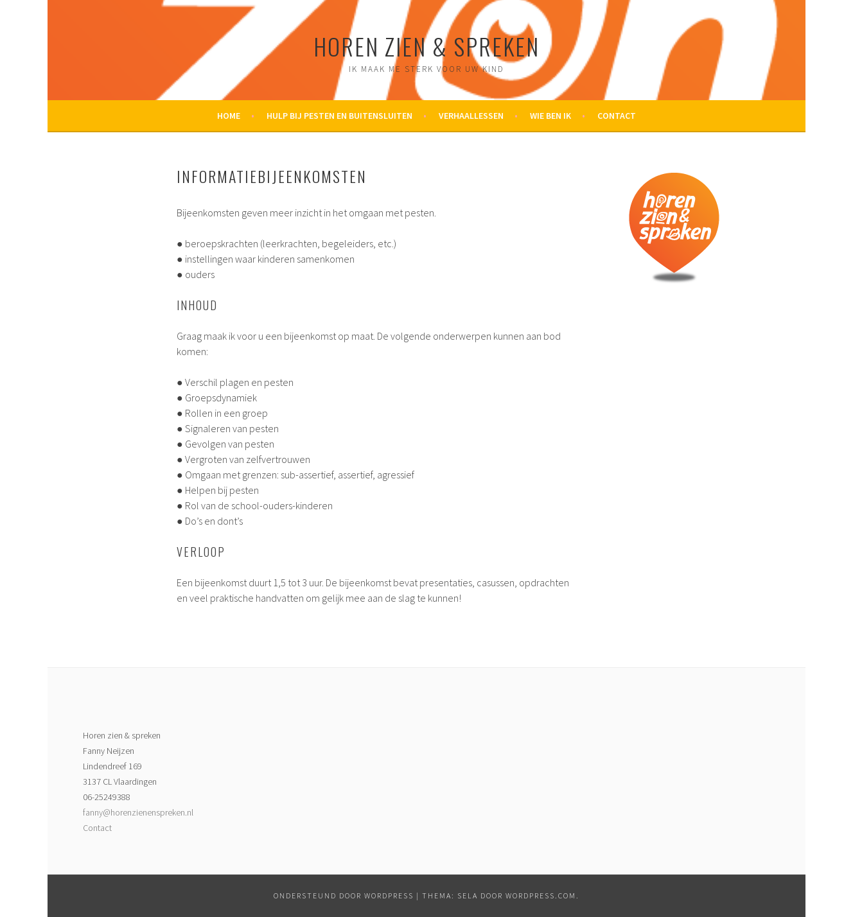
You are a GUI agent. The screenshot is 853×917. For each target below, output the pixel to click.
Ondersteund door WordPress (344, 895)
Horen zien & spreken (426, 46)
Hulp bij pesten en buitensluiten (339, 115)
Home (228, 115)
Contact (616, 115)
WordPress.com (541, 895)
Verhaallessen (471, 115)
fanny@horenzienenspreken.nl (138, 812)
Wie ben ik (550, 115)
